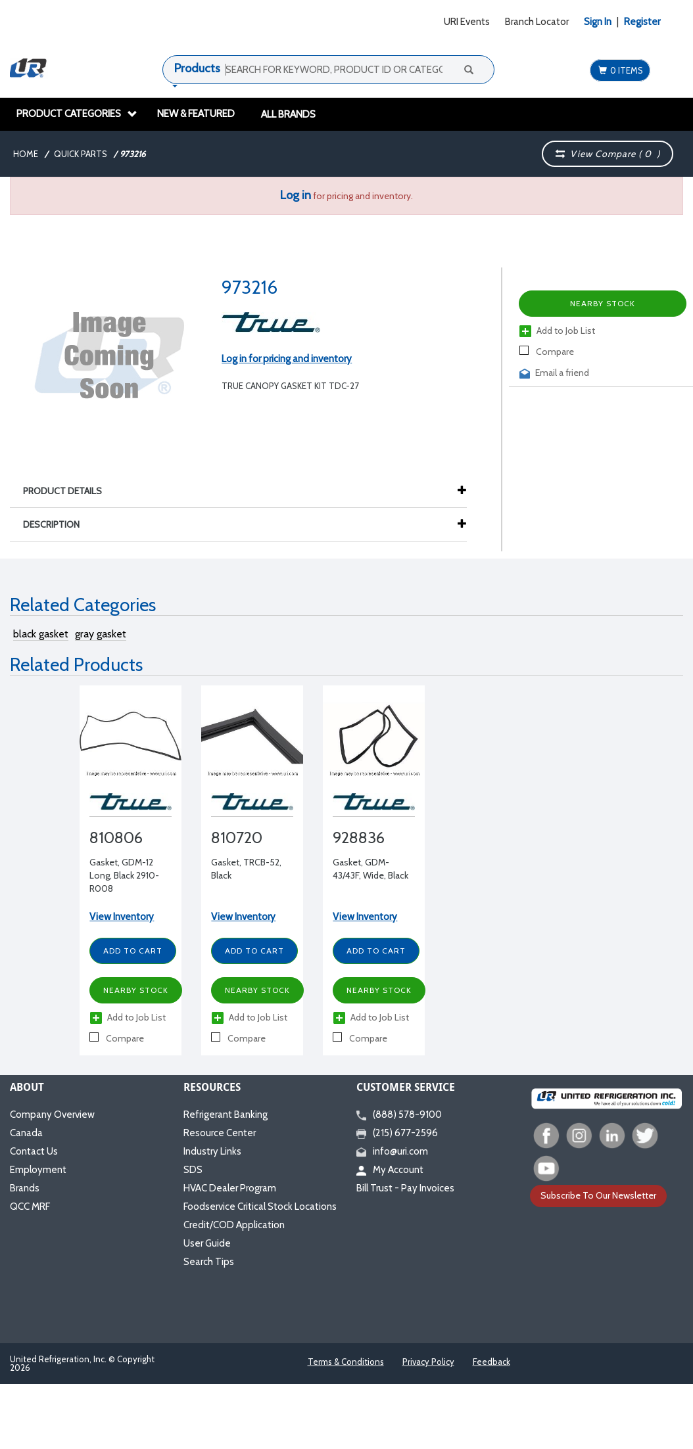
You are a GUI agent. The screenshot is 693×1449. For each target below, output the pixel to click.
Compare (546, 351)
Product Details (69, 491)
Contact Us (34, 1151)
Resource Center (219, 1133)
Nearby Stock (602, 303)
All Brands (288, 114)
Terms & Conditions (346, 1361)
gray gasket (100, 634)
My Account (389, 1170)
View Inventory (121, 917)
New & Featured (196, 114)
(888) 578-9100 (399, 1114)
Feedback (491, 1361)
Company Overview (52, 1114)
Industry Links (212, 1151)
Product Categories (76, 114)
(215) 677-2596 (397, 1133)
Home (25, 154)
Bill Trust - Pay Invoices (405, 1188)
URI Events (467, 22)
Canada (26, 1133)
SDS (193, 1170)
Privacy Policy (428, 1361)
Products (197, 68)
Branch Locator (537, 22)
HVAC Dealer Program (229, 1188)
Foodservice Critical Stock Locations (260, 1206)
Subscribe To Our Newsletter (598, 1195)
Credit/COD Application (234, 1225)
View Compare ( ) (607, 154)
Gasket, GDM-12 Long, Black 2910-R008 (124, 875)
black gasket (40, 634)
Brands (24, 1188)
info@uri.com (392, 1151)
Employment (38, 1170)
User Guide (207, 1243)
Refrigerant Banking (225, 1114)
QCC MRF (30, 1206)
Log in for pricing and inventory (287, 359)
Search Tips (208, 1262)
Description (58, 524)
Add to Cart (132, 950)
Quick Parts (80, 154)
